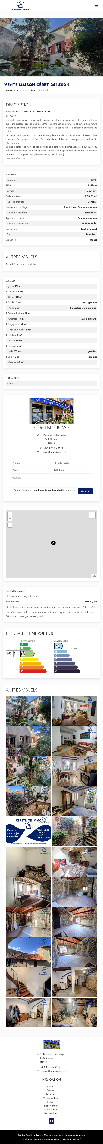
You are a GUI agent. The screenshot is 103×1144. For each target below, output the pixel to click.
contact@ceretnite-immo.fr (53, 452)
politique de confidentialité (49, 490)
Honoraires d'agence (74, 1135)
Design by (71, 1139)
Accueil (20, 5)
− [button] (10, 518)
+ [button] (10, 514)
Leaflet (94, 576)
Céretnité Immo (51, 427)
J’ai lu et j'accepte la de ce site (44, 490)
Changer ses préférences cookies (42, 1139)
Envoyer (85, 491)
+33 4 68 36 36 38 (54, 448)
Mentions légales (52, 1135)
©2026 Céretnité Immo (29, 1135)
